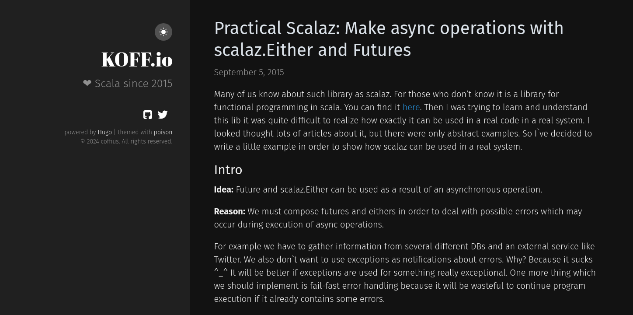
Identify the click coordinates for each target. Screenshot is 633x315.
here (411, 107)
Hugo (105, 132)
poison (163, 132)
